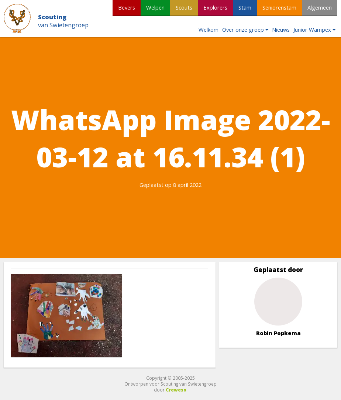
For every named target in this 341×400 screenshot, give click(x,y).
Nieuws (281, 29)
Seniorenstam (279, 7)
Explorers (215, 7)
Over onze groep (243, 29)
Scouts (184, 7)
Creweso (176, 390)
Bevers (126, 7)
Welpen (155, 7)
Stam (244, 7)
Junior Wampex (312, 29)
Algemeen (319, 7)
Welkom (208, 29)
